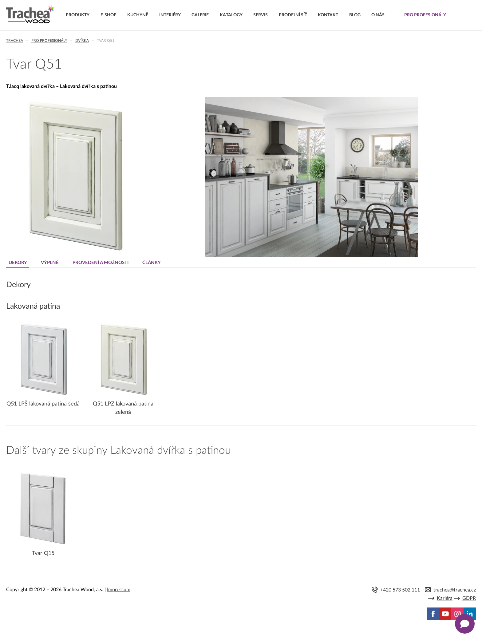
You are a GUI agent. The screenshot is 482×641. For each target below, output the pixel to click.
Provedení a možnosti (100, 262)
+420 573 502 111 (400, 590)
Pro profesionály (49, 40)
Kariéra (444, 598)
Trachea (14, 40)
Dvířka (82, 40)
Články (151, 262)
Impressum (118, 589)
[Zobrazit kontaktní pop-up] (465, 624)
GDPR (469, 598)
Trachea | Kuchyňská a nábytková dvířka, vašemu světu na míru (30, 14)
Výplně (50, 262)
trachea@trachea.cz (454, 590)
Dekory (18, 262)
